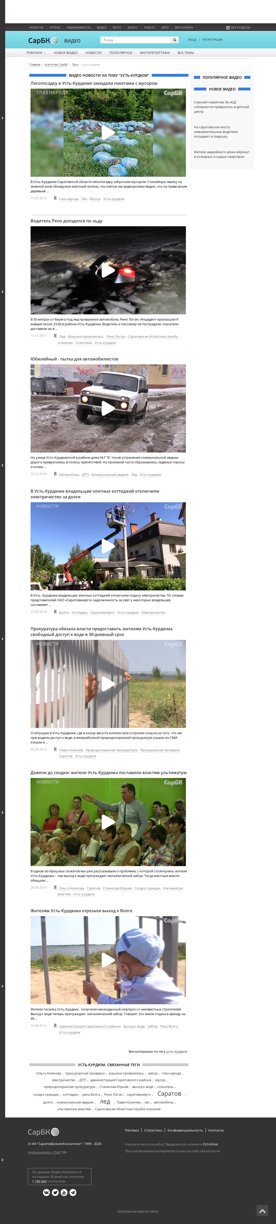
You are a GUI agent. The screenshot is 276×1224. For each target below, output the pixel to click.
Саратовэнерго (102, 612)
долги (48, 1102)
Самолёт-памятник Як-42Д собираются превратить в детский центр (221, 107)
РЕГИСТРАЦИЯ (212, 39)
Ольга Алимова (71, 888)
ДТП (85, 474)
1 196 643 (39, 1181)
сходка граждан (46, 1094)
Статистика (153, 1130)
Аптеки (54, 27)
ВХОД (192, 39)
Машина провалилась (86, 336)
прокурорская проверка (85, 1073)
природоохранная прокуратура (69, 1086)
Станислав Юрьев (117, 888)
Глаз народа (68, 198)
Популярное (121, 52)
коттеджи (70, 1094)
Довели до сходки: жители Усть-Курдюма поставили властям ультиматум (109, 772)
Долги (64, 612)
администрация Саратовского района (120, 1080)
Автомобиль (69, 474)
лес (147, 1102)
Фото (117, 27)
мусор (160, 1080)
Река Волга (169, 1026)
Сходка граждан (147, 888)
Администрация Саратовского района (89, 1026)
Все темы (186, 52)
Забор (152, 1026)
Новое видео (66, 52)
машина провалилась (126, 1073)
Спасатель (83, 342)
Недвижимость (79, 27)
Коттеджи (79, 612)
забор (153, 1073)
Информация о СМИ (44, 1152)
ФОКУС (133, 27)
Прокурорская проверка (160, 750)
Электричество (153, 612)
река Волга (91, 1094)
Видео (102, 27)
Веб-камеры (184, 27)
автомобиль (164, 1102)
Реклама (132, 1130)
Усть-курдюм (114, 198)
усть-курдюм (176, 1051)
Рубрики (36, 52)
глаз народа (171, 1073)
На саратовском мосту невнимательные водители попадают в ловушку (216, 132)
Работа (149, 27)
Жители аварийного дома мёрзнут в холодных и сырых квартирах (222, 154)
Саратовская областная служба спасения (128, 1109)
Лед (62, 336)
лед (105, 1101)
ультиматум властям (74, 1109)
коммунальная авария (75, 1102)
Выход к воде (133, 1026)
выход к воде (142, 1086)
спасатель (165, 1086)
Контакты (216, 1130)
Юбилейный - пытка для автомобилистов (74, 359)
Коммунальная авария (109, 474)
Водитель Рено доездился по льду (67, 221)
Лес (84, 198)
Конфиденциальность (185, 1130)
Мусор (95, 198)
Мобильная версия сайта (138, 1211)
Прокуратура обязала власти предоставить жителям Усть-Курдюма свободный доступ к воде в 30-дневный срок (101, 631)
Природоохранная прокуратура (111, 750)
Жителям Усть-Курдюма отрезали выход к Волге (81, 911)
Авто (165, 27)
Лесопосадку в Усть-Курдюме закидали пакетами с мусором (94, 83)
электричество (63, 1080)
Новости (36, 27)
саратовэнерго (139, 1094)
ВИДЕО (72, 41)
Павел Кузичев (71, 750)
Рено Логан (115, 336)
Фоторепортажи (155, 52)
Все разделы (238, 27)
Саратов (65, 756)
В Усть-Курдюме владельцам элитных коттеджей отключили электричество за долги (95, 494)
